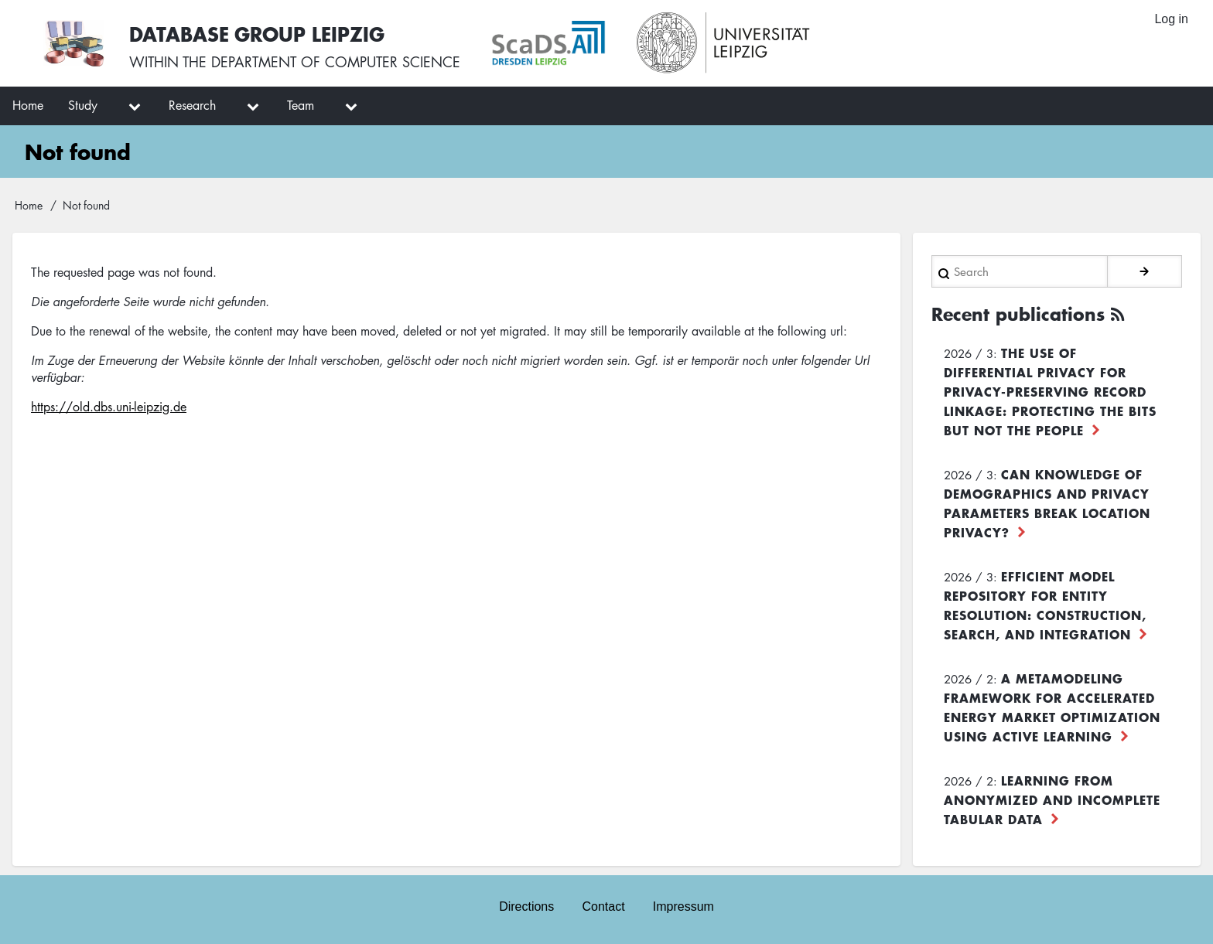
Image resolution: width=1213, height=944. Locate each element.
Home (29, 205)
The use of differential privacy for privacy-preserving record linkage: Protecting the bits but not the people (1050, 391)
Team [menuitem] (300, 105)
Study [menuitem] (82, 105)
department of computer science (335, 62)
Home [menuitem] (27, 105)
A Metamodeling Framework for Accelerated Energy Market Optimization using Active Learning (1052, 707)
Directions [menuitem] (526, 906)
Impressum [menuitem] (683, 906)
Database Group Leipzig (256, 33)
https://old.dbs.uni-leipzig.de (108, 406)
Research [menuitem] (192, 105)
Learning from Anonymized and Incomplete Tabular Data (1052, 799)
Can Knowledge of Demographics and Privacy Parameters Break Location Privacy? (1047, 503)
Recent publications (1018, 314)
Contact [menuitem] (603, 906)
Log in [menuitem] (1171, 19)
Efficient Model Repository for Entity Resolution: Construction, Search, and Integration (1045, 605)
